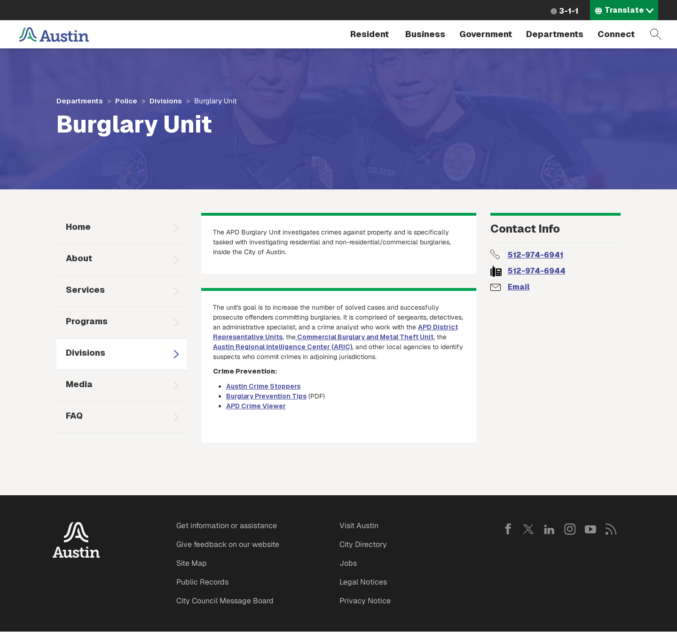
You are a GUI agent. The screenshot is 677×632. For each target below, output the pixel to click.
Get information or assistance (226, 526)
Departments (554, 34)
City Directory (363, 544)
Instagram (569, 529)
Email (519, 287)
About (79, 258)
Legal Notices (363, 582)
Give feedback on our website (227, 544)
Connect (616, 34)
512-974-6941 (535, 255)
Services (85, 289)
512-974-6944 (537, 271)
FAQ (74, 415)
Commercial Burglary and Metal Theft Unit (364, 337)
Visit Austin (358, 526)
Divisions (166, 100)
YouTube (590, 529)
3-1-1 (568, 11)
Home (78, 226)
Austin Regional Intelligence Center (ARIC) (282, 347)
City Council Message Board (225, 601)
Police (126, 100)
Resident (369, 34)
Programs (87, 321)
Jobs (348, 563)
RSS (611, 529)
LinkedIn (549, 529)
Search (656, 34)
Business (425, 34)
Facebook (507, 529)
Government (485, 34)
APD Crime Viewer (256, 406)
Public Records (202, 582)
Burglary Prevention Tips (266, 396)
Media (79, 384)
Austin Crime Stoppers (263, 386)
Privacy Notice (365, 601)
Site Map (191, 563)
